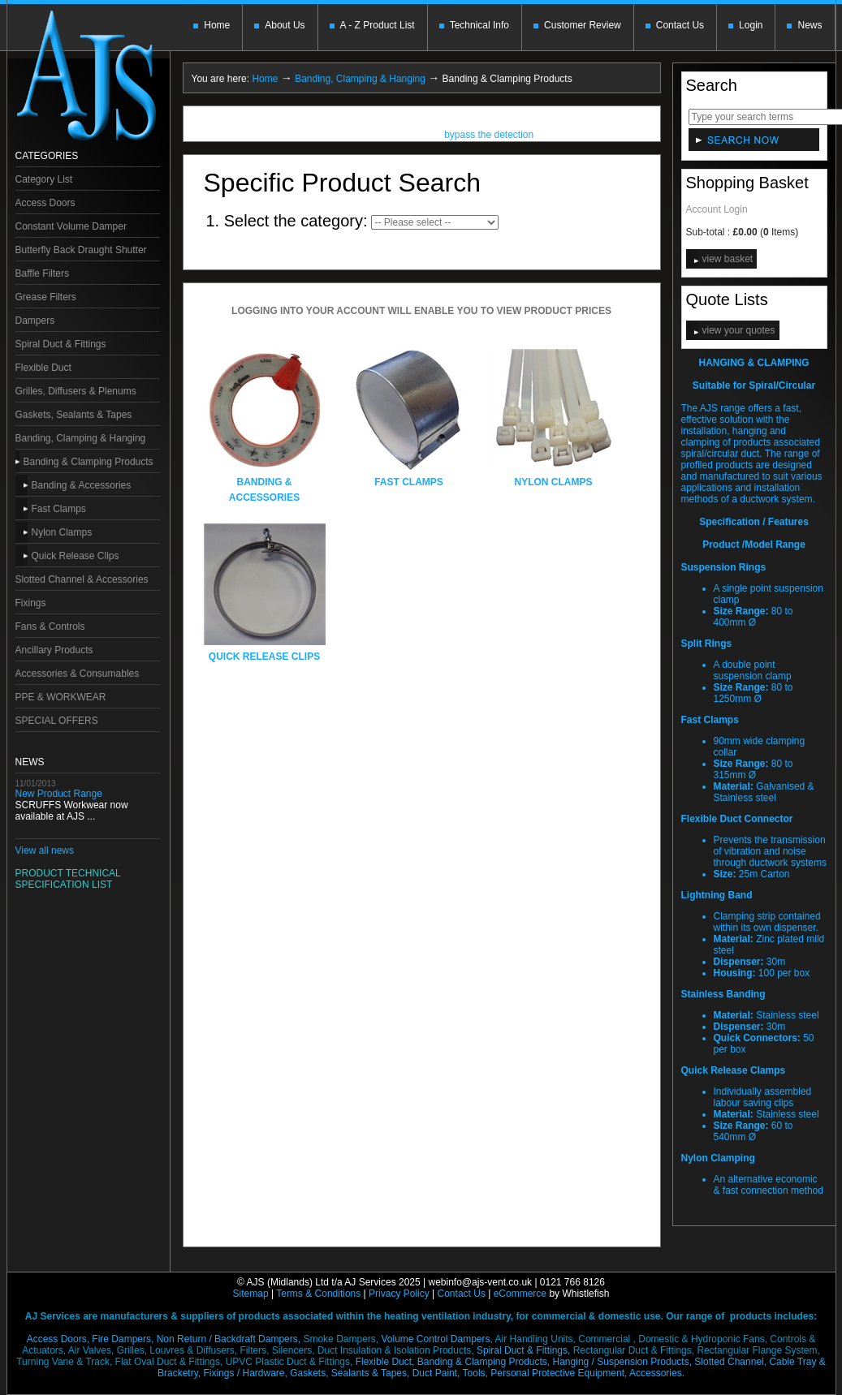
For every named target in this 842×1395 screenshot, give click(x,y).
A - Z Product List (377, 25)
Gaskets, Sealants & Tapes (73, 414)
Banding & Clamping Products (88, 461)
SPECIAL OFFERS (56, 720)
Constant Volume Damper (71, 226)
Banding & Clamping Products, (483, 1361)
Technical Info (479, 25)
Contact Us (680, 25)
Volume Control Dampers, (436, 1339)
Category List (44, 179)
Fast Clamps (59, 509)
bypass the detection (488, 136)
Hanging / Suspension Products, (622, 1361)
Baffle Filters (42, 273)
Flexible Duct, (385, 1361)
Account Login (717, 209)
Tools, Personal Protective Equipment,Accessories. (573, 1373)
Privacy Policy (399, 1293)
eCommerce (520, 1293)
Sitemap (251, 1293)
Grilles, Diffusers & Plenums (75, 391)
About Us (284, 25)
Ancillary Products (54, 650)
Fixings (30, 603)
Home (217, 25)
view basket (727, 259)
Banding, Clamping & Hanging (80, 438)
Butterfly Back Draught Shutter (81, 250)
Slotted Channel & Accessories (82, 579)
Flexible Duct (43, 367)
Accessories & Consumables (77, 673)
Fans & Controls (50, 626)
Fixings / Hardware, (245, 1373)
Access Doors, (58, 1339)
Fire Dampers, (122, 1339)
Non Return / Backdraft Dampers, (228, 1339)
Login (750, 25)
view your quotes (738, 330)
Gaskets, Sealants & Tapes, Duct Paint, (375, 1373)
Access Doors (45, 203)
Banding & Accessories (82, 485)
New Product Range (58, 793)
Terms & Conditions (318, 1293)
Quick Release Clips (75, 556)
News (809, 25)
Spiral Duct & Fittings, (523, 1350)
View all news (44, 850)
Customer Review (582, 25)
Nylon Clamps (62, 532)
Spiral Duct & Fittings (60, 344)
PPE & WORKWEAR (60, 697)
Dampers (35, 320)
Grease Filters (45, 297)
